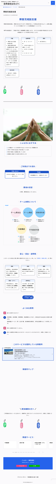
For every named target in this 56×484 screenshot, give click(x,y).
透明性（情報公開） (42, 258)
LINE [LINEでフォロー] (34, 465)
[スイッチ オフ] (48, 3)
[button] (39, 452)
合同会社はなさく (10, 4)
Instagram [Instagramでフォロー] (21, 465)
